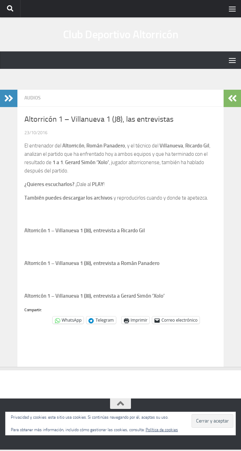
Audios (32, 99)
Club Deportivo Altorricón (121, 35)
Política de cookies (162, 429)
